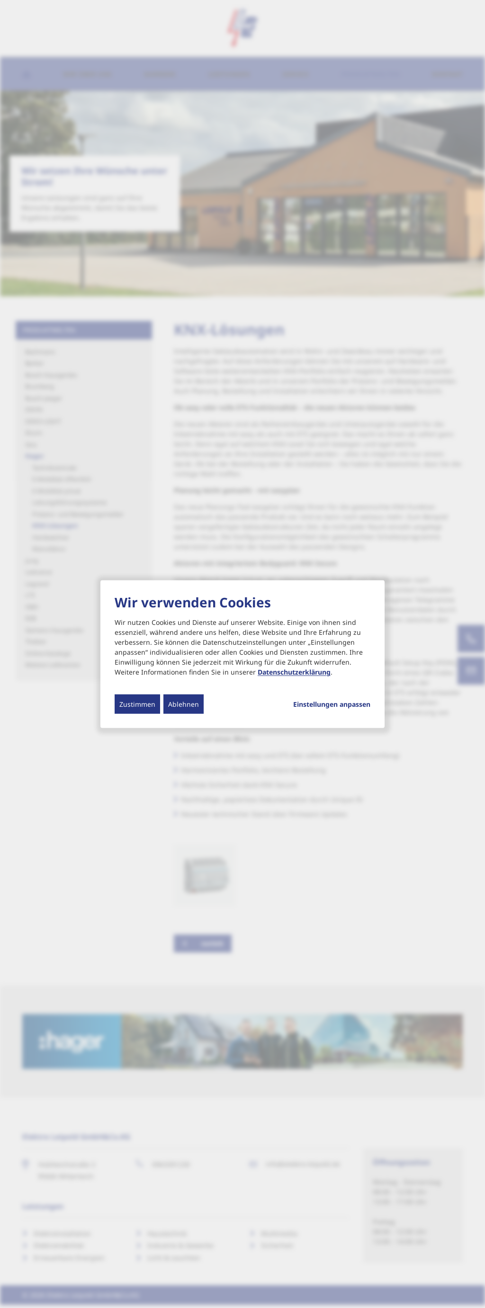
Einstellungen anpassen (331, 704)
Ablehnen (183, 704)
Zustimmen (137, 704)
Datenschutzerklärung (294, 671)
